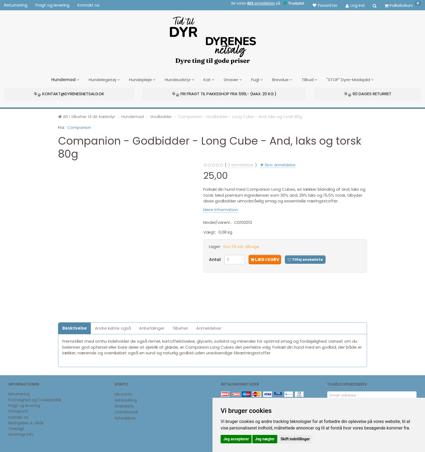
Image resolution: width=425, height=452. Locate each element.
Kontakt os (88, 5)
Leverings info (21, 434)
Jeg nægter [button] (265, 439)
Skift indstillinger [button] (295, 439)
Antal (215, 259)
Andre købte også (113, 328)
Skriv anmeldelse (279, 164)
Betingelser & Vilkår (26, 422)
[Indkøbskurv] (403, 5)
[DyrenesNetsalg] (212, 38)
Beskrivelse (74, 328)
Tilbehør (180, 328)
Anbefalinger (152, 328)
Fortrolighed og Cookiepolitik (35, 399)
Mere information (220, 209)
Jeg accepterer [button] (236, 439)
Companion (79, 127)
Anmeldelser (208, 328)
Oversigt (16, 428)
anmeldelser (241, 164)
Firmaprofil (18, 411)
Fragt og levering (52, 5)
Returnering (15, 5)
